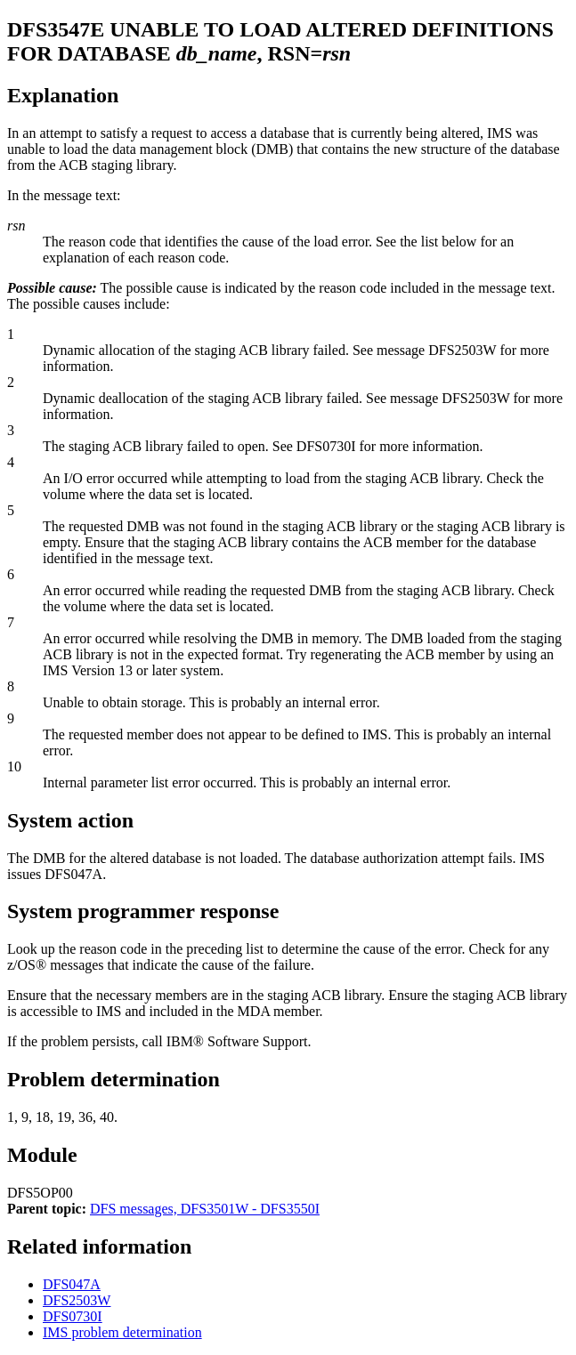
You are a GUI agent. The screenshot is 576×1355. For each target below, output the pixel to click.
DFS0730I (72, 1316)
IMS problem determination (122, 1332)
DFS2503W (76, 1300)
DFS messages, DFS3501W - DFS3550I (205, 1208)
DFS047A (72, 1284)
